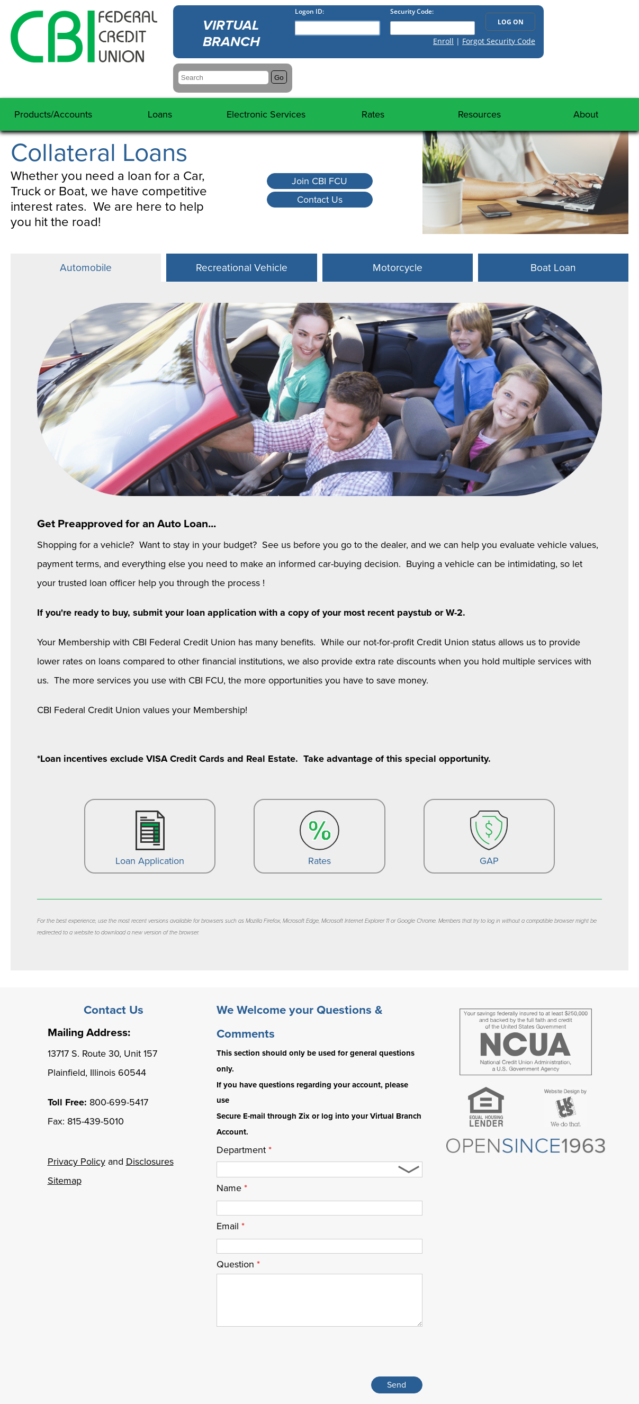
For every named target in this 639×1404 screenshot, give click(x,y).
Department (244, 1150)
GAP (489, 839)
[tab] (86, 268)
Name (232, 1188)
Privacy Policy (76, 1161)
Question (238, 1264)
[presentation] (342, 1353)
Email (231, 1226)
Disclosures (150, 1161)
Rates (319, 839)
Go (279, 78)
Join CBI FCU (319, 181)
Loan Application (149, 839)
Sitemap (65, 1180)
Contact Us (320, 199)
